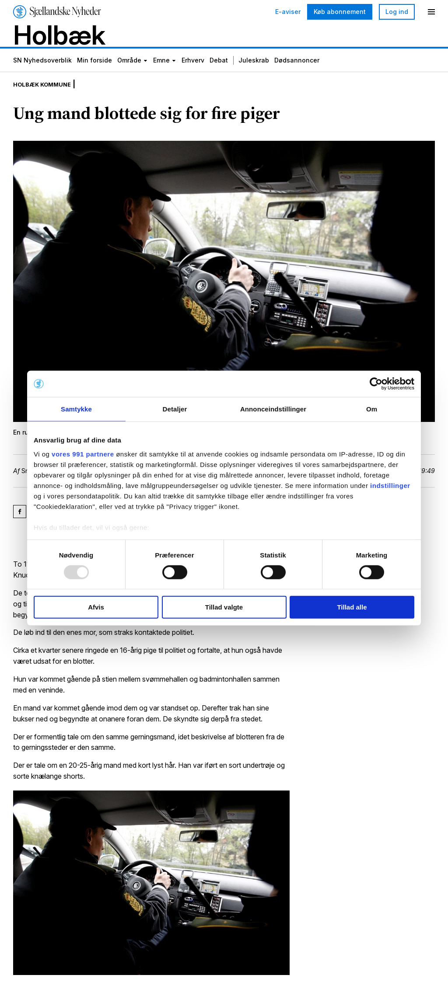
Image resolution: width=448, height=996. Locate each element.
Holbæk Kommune (48, 96)
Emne (161, 71)
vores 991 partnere (83, 453)
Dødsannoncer (296, 71)
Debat (219, 71)
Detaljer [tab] (175, 409)
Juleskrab (253, 71)
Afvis (96, 607)
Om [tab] (371, 409)
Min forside (94, 71)
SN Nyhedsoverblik (42, 71)
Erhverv (193, 71)
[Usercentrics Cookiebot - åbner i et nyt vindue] (376, 383)
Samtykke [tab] (76, 409)
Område (129, 71)
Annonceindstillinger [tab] (273, 409)
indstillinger (390, 485)
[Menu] (431, 12)
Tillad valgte (224, 607)
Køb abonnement (340, 11)
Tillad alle (352, 607)
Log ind (396, 11)
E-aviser (288, 11)
